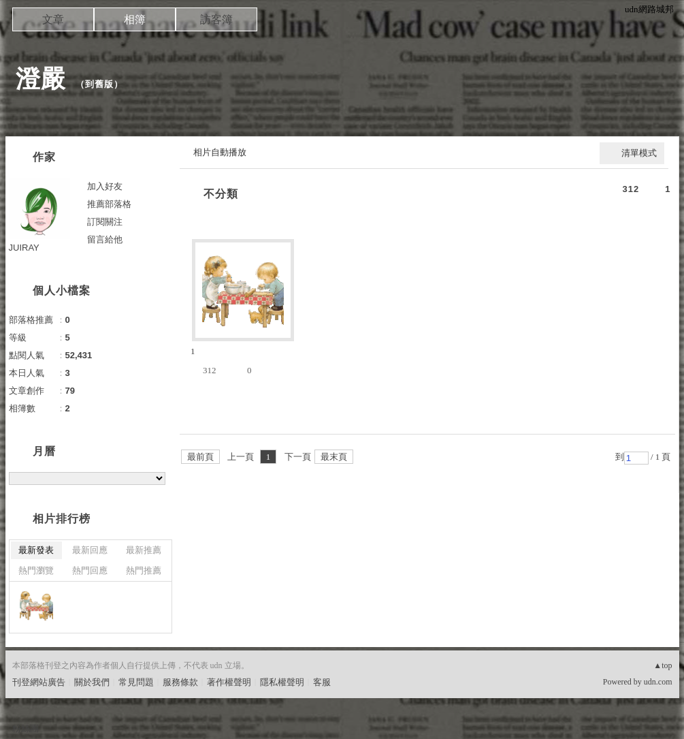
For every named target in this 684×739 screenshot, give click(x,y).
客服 (322, 682)
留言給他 (105, 239)
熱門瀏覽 (36, 570)
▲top (662, 665)
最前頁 (200, 457)
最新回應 (90, 550)
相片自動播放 (219, 152)
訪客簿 (216, 19)
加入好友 (105, 186)
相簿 (135, 19)
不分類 (220, 194)
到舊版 (99, 84)
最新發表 (36, 550)
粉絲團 (25, 728)
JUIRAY (24, 247)
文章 (53, 19)
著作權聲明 (229, 682)
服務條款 (180, 682)
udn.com (658, 682)
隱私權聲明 (282, 682)
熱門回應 (90, 570)
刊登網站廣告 (38, 682)
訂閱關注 (105, 222)
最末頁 (334, 457)
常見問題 (136, 682)
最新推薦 (143, 550)
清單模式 (639, 153)
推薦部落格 (109, 204)
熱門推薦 (143, 570)
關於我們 (92, 682)
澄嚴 (41, 79)
